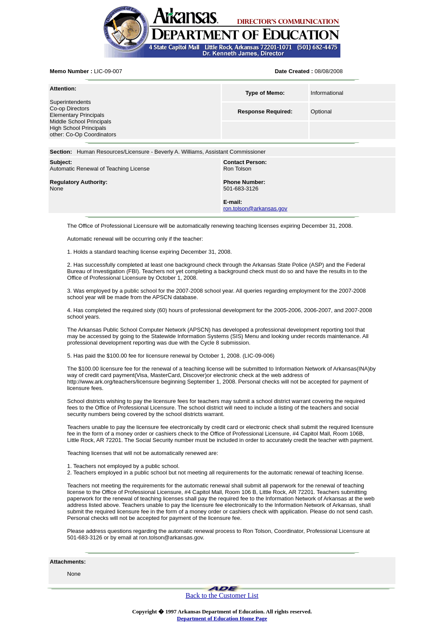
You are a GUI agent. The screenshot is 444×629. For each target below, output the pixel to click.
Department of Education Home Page (222, 618)
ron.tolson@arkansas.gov (255, 208)
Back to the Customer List (222, 595)
